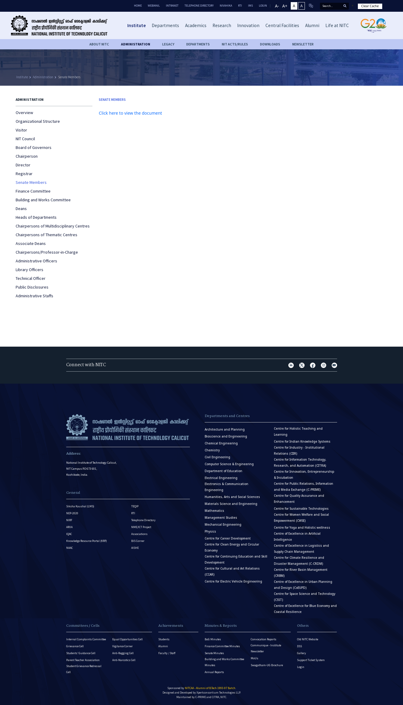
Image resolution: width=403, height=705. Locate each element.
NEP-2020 (72, 513)
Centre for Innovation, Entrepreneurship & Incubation (304, 475)
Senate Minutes (214, 653)
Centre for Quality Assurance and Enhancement (299, 499)
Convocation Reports (263, 639)
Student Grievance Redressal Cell (83, 669)
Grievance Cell (75, 646)
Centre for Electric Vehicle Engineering (233, 581)
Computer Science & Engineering (229, 464)
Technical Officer (30, 278)
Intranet (172, 6)
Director (23, 165)
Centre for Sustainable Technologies (301, 509)
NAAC (69, 548)
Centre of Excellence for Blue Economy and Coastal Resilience (305, 609)
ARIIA (69, 527)
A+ (284, 6)
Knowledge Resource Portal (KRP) (86, 541)
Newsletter (303, 44)
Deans (21, 208)
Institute (22, 77)
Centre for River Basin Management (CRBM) (300, 573)
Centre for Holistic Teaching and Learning (298, 432)
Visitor (21, 130)
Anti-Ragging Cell (123, 653)
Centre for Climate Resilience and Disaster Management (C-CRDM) (299, 561)
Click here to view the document (130, 113)
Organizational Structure (38, 121)
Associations (139, 534)
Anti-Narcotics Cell (123, 660)
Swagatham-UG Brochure (267, 665)
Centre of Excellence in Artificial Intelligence (297, 537)
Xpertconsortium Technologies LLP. (219, 692)
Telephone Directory (199, 6)
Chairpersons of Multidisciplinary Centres (53, 226)
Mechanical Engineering (223, 525)
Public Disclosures (32, 287)
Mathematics (214, 511)
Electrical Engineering (221, 478)
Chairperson (27, 156)
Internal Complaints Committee (86, 639)
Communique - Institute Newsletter (266, 648)
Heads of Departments (36, 217)
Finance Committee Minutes (222, 646)
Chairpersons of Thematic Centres (46, 234)
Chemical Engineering (221, 443)
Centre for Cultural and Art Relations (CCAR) (232, 572)
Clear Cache (370, 6)
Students (163, 639)
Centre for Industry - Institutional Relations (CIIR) (299, 451)
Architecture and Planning (225, 429)
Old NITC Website (307, 639)
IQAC (69, 534)
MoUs (254, 658)
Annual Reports (214, 672)
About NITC (99, 44)
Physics (210, 531)
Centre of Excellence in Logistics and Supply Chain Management (301, 549)
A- (277, 6)
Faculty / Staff (166, 653)
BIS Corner (137, 541)
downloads (270, 44)
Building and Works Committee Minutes (224, 662)
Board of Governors (33, 147)
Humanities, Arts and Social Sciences (232, 497)
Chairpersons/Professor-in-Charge (47, 252)
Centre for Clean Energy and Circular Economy (232, 547)
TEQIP (134, 506)
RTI (240, 6)
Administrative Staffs (34, 295)
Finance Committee (33, 191)
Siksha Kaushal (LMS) (80, 506)
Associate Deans (31, 243)
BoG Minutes (213, 639)
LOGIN (263, 6)
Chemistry (212, 450)
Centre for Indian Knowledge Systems (302, 442)
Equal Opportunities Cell (127, 639)
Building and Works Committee (43, 200)
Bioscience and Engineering (226, 436)
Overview (24, 112)
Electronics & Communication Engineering (226, 487)
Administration (135, 44)
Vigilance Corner (122, 646)
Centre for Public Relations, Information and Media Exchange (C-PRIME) (303, 487)
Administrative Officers (36, 261)
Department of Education (223, 471)
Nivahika (226, 6)
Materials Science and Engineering (231, 504)
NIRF (69, 520)
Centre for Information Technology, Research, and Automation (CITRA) (300, 463)
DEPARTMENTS (198, 44)
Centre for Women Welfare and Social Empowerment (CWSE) (301, 518)
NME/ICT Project (141, 527)
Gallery (301, 653)
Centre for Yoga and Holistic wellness (302, 528)
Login (300, 667)
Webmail (154, 6)
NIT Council (25, 138)
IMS (250, 6)
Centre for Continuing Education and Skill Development (236, 559)
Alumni (163, 646)
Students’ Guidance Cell (80, 653)
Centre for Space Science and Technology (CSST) (304, 597)
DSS (299, 646)
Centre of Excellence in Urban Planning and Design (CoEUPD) (303, 585)
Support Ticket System (311, 660)
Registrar (24, 173)
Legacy (168, 44)
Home (138, 6)
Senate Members (69, 77)
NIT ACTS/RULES (235, 44)
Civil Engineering (217, 457)
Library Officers (29, 269)
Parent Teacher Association (83, 660)
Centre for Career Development (228, 538)
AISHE (135, 548)
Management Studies (221, 518)
